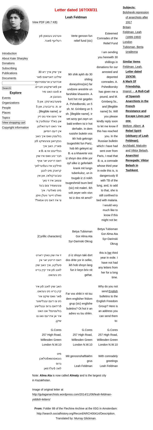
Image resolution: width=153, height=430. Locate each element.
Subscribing (9, 68)
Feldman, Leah (132, 66)
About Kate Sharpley (15, 58)
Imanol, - (128, 91)
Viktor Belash (139, 150)
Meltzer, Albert (132, 125)
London (127, 42)
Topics (6, 117)
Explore (16, 92)
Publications (9, 73)
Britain (127, 27)
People (6, 107)
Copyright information (15, 127)
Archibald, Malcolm (135, 145)
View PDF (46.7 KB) (44, 22)
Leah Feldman (76, 17)
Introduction (9, 53)
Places (6, 112)
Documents (9, 78)
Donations (8, 63)
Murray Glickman (85, 418)
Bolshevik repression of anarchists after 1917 (136, 17)
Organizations (10, 102)
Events (6, 97)
